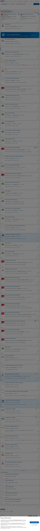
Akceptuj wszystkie (34, 522)
